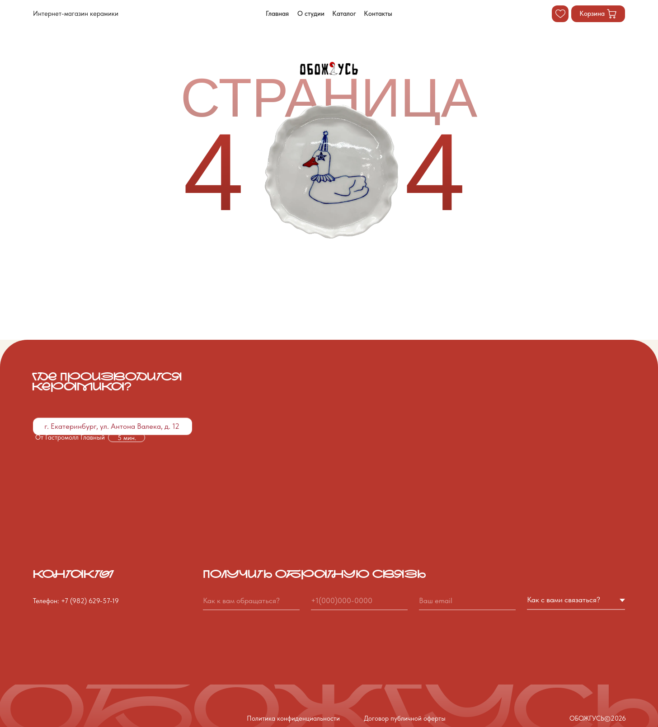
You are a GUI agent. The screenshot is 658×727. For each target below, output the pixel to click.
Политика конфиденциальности (293, 718)
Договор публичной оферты (405, 718)
